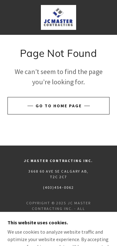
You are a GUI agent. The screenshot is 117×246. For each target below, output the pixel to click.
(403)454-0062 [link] (58, 187)
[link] (58, 17)
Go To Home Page (59, 106)
